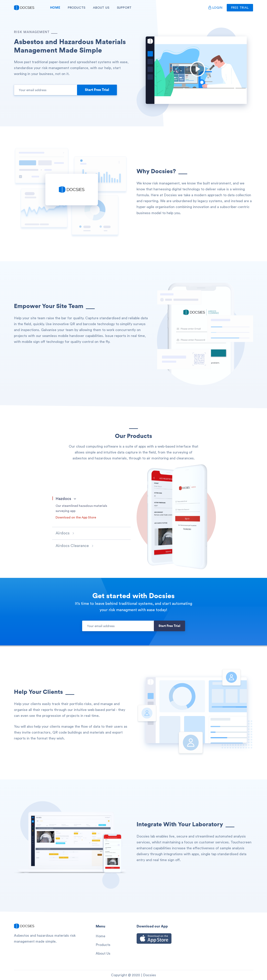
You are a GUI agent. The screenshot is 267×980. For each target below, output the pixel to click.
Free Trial (240, 7)
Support (124, 7)
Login (217, 7)
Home (55, 7)
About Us (101, 7)
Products (76, 7)
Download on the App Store (76, 517)
